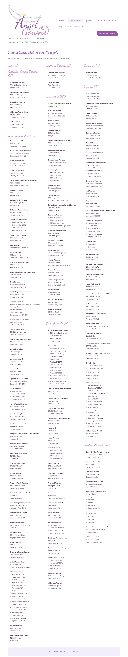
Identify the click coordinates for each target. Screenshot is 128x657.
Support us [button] (87, 20)
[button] (65, 20)
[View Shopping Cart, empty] (123, 24)
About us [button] (63, 20)
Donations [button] (108, 20)
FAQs (60, 26)
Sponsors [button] (98, 20)
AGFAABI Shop (77, 26)
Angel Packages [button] (75, 20)
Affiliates (67, 26)
